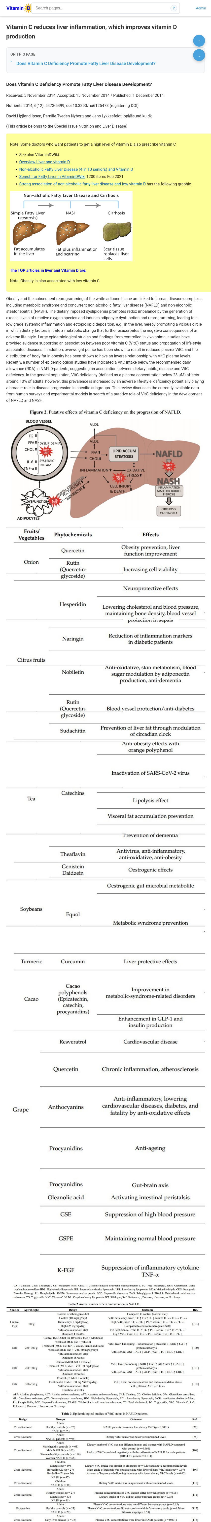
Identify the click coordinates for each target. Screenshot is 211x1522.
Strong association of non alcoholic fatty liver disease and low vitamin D (82, 184)
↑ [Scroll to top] (199, 40)
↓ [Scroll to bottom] (199, 55)
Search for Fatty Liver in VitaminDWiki (52, 176)
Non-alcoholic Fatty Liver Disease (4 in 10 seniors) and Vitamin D (76, 169)
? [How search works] (174, 8)
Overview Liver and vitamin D (44, 162)
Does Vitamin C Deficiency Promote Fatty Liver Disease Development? (86, 63)
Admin (201, 8)
